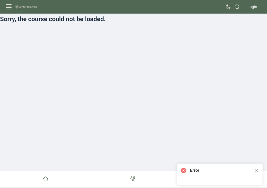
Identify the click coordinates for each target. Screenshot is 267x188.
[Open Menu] (9, 6)
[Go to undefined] (45, 179)
